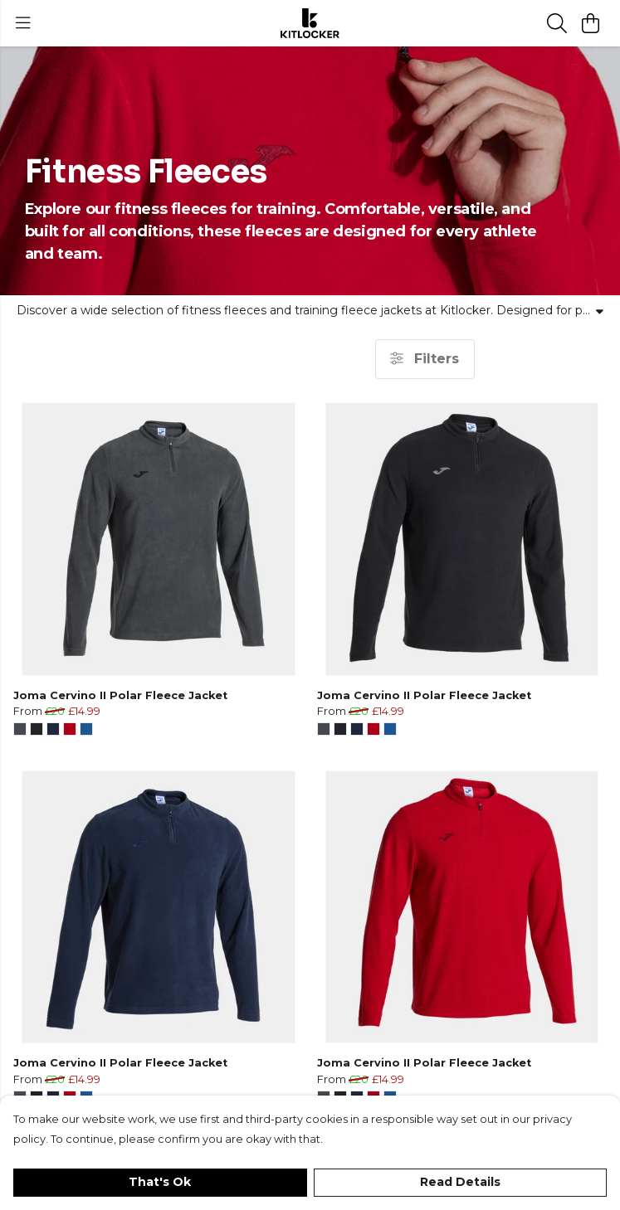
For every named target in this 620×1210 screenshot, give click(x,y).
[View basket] (590, 23)
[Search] (557, 23)
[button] (20, 729)
